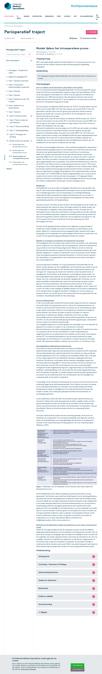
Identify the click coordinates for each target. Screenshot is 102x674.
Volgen (91, 32)
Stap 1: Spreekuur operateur (19, 81)
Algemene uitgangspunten (18, 77)
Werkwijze (49, 16)
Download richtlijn (88, 38)
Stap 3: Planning (14, 91)
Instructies (37, 16)
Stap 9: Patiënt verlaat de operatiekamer (18, 121)
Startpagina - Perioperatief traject (18, 72)
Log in (97, 17)
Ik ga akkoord (77, 665)
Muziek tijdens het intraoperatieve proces (21, 157)
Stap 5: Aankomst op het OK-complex (19, 100)
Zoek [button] (19, 17)
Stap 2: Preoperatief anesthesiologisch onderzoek (19, 86)
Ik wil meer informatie (28, 669)
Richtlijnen (9, 16)
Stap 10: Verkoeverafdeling (19, 126)
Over (59, 16)
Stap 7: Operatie (14, 112)
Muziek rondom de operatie (19, 141)
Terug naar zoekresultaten (13, 26)
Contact (67, 16)
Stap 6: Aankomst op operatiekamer (16, 107)
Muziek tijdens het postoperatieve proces (20, 163)
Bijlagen (73, 38)
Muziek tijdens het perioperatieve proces (20, 146)
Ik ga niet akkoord (77, 669)
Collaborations (86, 16)
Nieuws (26, 16)
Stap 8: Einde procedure (18, 116)
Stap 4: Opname (14, 95)
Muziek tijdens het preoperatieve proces (20, 152)
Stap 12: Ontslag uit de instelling (17, 136)
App (75, 16)
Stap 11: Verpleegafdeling (18, 130)
